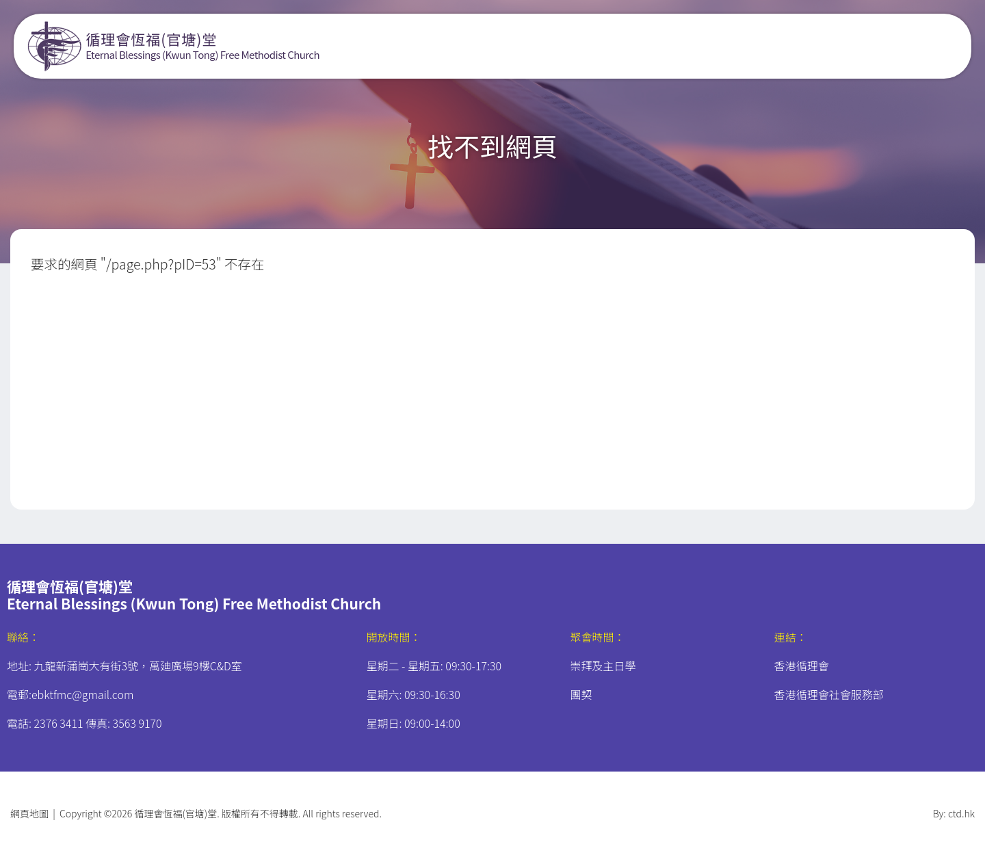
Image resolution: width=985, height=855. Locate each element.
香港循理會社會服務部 (829, 694)
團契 (581, 694)
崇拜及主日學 (603, 665)
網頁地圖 (29, 813)
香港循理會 (801, 665)
